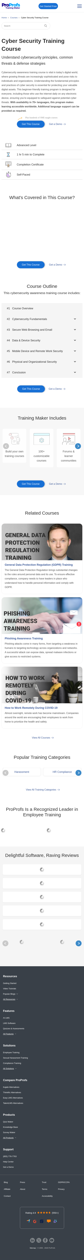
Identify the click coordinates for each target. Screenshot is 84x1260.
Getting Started (9, 983)
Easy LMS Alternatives (13, 1098)
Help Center (8, 1162)
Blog (6, 1182)
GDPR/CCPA (64, 1182)
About (22, 1189)
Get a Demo (55, 124)
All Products (8, 1138)
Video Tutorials (9, 988)
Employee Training (11, 1052)
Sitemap (33, 1248)
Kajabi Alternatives (11, 1087)
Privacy (61, 1189)
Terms (44, 1189)
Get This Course (28, 123)
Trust (44, 1182)
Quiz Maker (8, 1122)
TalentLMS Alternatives (13, 1103)
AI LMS (6, 1018)
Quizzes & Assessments (13, 1028)
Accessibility (47, 1196)
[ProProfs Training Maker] (11, 6)
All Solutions (8, 1068)
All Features (8, 1034)
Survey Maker (9, 1132)
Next (78, 446)
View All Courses (41, 737)
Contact (7, 1196)
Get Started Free (48, 6)
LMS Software (9, 1023)
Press (22, 1182)
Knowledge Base (10, 1127)
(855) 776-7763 (10, 1156)
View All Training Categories (41, 789)
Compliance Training (12, 1063)
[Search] (26, 25)
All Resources (9, 999)
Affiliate (7, 1189)
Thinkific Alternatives (12, 1092)
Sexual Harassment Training (15, 1058)
